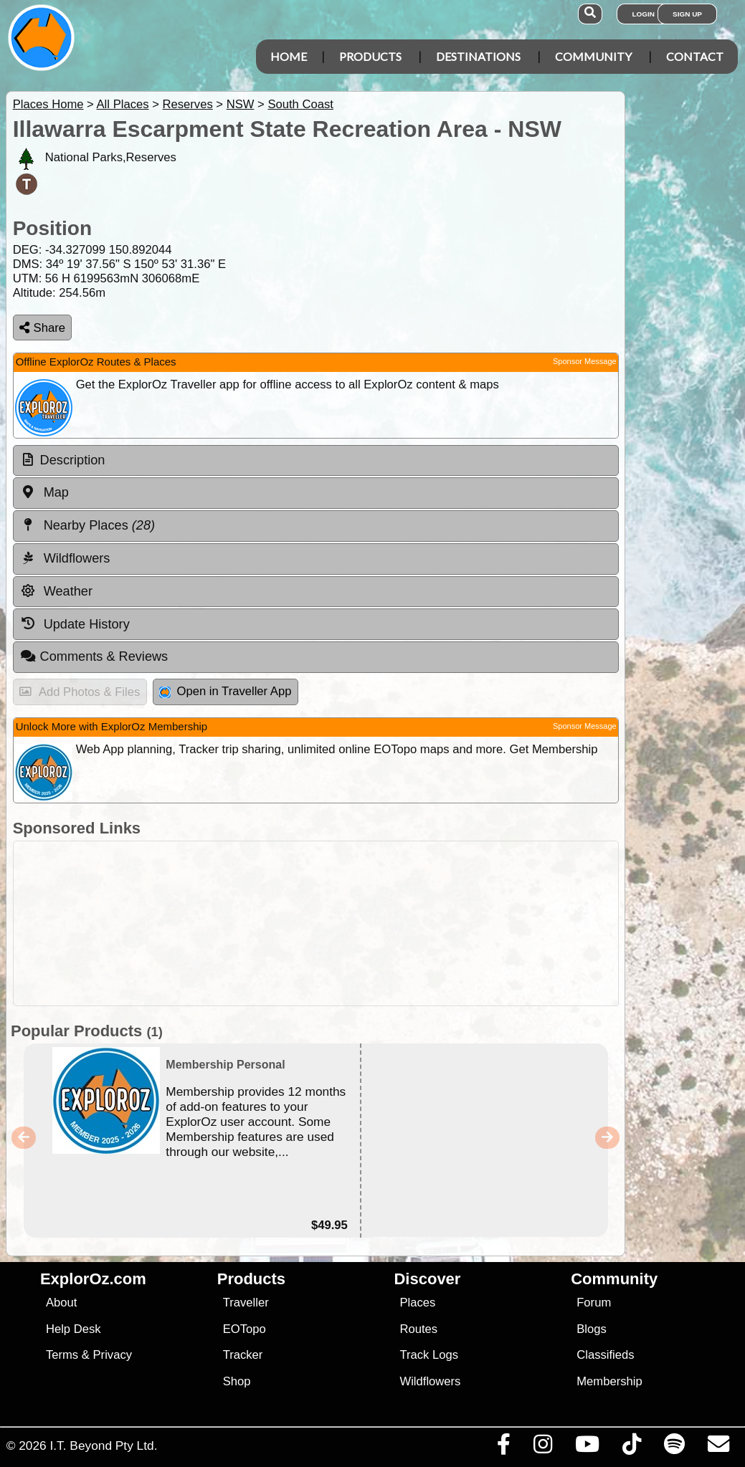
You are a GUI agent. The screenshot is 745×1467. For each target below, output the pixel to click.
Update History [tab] (75, 623)
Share (42, 328)
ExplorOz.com (93, 1279)
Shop (237, 1381)
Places (417, 1302)
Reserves (187, 104)
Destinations (478, 56)
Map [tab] (44, 492)
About (61, 1302)
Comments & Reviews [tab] (94, 656)
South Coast (300, 104)
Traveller (246, 1302)
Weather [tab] (56, 591)
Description (72, 460)
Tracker (243, 1355)
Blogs (591, 1329)
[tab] (316, 461)
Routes (418, 1329)
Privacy (113, 1355)
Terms (62, 1355)
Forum (593, 1302)
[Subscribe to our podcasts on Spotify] (674, 1447)
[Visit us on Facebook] (503, 1447)
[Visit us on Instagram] (542, 1447)
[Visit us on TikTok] (631, 1447)
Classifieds (605, 1355)
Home (288, 56)
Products (370, 56)
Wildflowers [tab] (65, 558)
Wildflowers (429, 1381)
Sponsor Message (585, 361)
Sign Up (687, 14)
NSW (241, 104)
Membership (609, 1381)
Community (593, 56)
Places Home (48, 104)
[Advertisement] (380, 923)
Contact (694, 56)
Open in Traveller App (225, 691)
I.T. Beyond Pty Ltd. (103, 1445)
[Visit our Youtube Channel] (586, 1447)
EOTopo (244, 1329)
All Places (123, 104)
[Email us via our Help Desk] (718, 1447)
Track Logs (428, 1355)
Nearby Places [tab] (87, 525)
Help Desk (73, 1329)
